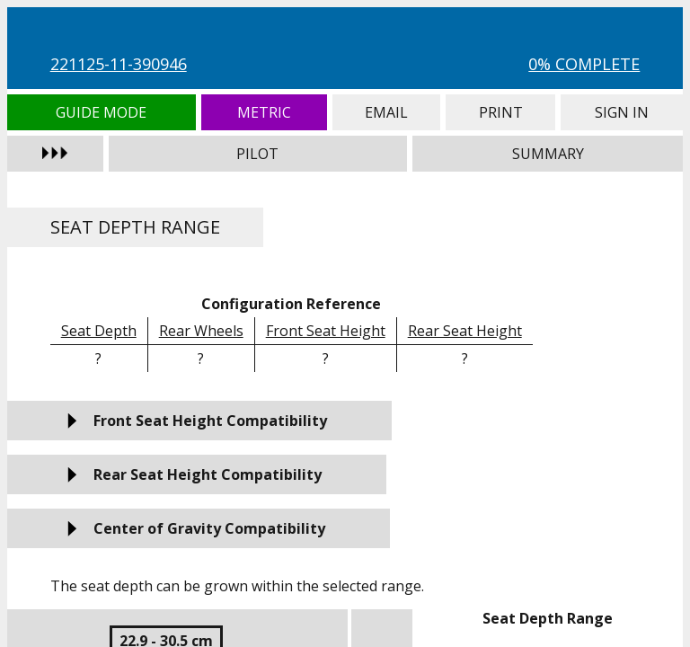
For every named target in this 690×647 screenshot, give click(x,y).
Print (500, 112)
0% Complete (584, 64)
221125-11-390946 (118, 64)
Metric (264, 112)
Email (386, 112)
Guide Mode (101, 112)
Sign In (622, 112)
